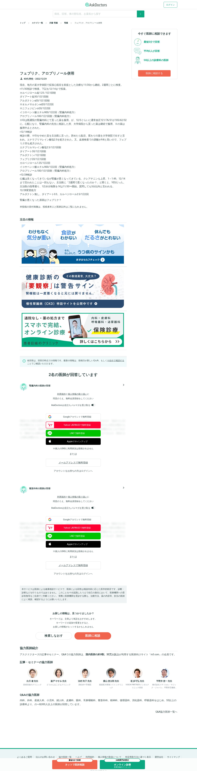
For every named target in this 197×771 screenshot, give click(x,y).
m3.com (155, 654)
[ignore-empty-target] (98, 13)
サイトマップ (173, 757)
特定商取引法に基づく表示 (138, 757)
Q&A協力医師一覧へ (166, 712)
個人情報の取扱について (109, 757)
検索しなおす (53, 636)
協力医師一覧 (65, 757)
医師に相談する (154, 73)
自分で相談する (116, 360)
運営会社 (159, 757)
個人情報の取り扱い (77, 394)
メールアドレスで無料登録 (73, 462)
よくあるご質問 (24, 757)
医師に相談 (93, 636)
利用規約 (61, 394)
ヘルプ (78, 757)
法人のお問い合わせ (45, 757)
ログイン (170, 5)
